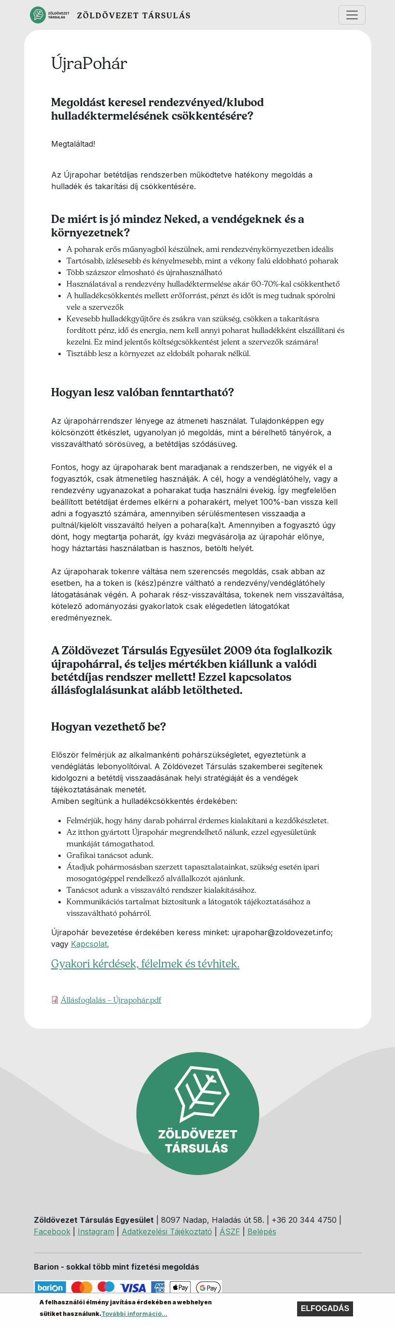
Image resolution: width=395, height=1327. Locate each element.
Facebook (52, 1231)
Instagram (96, 1231)
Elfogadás (325, 1311)
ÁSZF (229, 1231)
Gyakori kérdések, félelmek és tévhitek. (145, 963)
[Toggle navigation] (352, 15)
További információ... (134, 1316)
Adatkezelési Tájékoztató (167, 1231)
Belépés (261, 1231)
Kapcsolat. (90, 944)
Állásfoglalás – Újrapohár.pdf (111, 1000)
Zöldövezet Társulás (134, 15)
